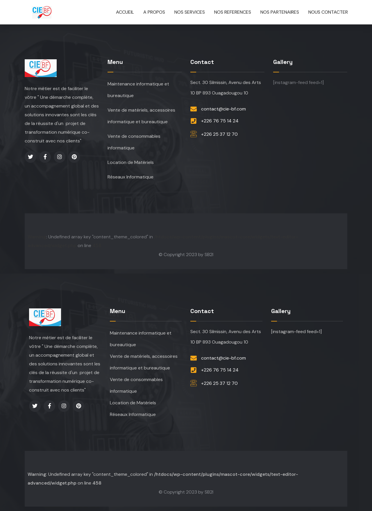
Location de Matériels (131, 162)
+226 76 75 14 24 (220, 121)
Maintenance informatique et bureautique (138, 90)
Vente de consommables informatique (134, 142)
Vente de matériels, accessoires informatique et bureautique (141, 116)
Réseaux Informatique (130, 177)
